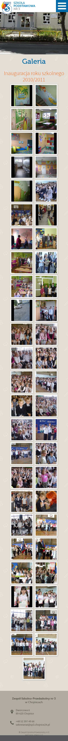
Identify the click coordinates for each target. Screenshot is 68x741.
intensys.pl (38, 735)
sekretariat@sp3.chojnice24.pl (33, 725)
